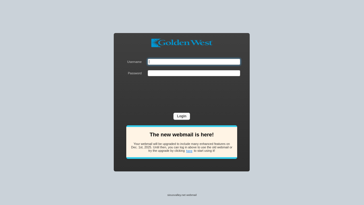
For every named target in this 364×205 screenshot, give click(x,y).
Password (135, 73)
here (189, 151)
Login (182, 116)
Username (134, 61)
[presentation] (191, 92)
